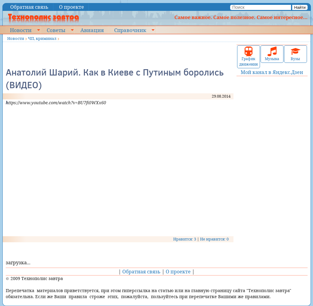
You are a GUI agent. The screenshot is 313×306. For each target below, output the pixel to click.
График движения (248, 57)
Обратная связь (29, 7)
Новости (21, 30)
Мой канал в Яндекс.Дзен (272, 72)
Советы (56, 30)
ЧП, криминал (42, 38)
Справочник (130, 30)
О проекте (71, 7)
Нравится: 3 (184, 239)
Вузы (295, 54)
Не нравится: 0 (214, 239)
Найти (299, 7)
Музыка (272, 54)
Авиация (92, 30)
